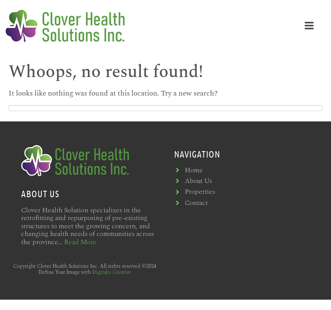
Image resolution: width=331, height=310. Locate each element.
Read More (80, 242)
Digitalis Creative (111, 272)
